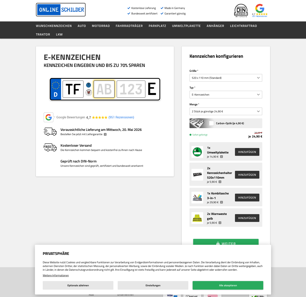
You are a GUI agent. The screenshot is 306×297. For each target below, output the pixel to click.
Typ (191, 87)
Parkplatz (157, 25)
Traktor (43, 34)
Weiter (229, 238)
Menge (193, 104)
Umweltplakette (186, 25)
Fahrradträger (129, 25)
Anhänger (215, 25)
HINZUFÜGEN (247, 152)
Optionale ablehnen (78, 285)
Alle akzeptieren (228, 285)
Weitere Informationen (56, 275)
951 (121, 117)
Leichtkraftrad (243, 25)
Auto (82, 25)
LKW (59, 34)
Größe (193, 71)
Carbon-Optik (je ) (230, 123)
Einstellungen (153, 285)
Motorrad (101, 25)
